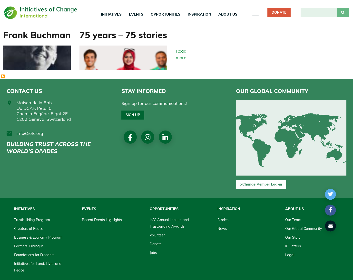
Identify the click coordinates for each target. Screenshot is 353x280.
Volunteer (157, 235)
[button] (330, 194)
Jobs (153, 253)
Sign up (133, 115)
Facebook (130, 137)
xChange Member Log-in (261, 184)
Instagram (147, 137)
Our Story (293, 237)
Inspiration (199, 14)
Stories (222, 220)
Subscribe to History (3, 77)
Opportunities (165, 14)
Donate (279, 12)
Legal (289, 255)
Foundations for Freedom (34, 255)
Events (136, 14)
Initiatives (111, 14)
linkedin (165, 137)
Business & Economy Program (38, 237)
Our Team (293, 220)
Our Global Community (303, 228)
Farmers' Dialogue (29, 246)
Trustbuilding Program (32, 220)
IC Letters (293, 246)
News (222, 228)
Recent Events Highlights (102, 220)
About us (227, 14)
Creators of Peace (28, 228)
